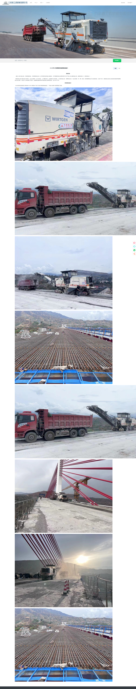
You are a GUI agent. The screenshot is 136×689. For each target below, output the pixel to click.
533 (119, 68)
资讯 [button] (41, 2)
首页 (31, 2)
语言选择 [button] (129, 2)
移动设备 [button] (123, 2)
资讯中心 (20, 60)
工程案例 (48, 2)
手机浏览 (117, 60)
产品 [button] (36, 2)
